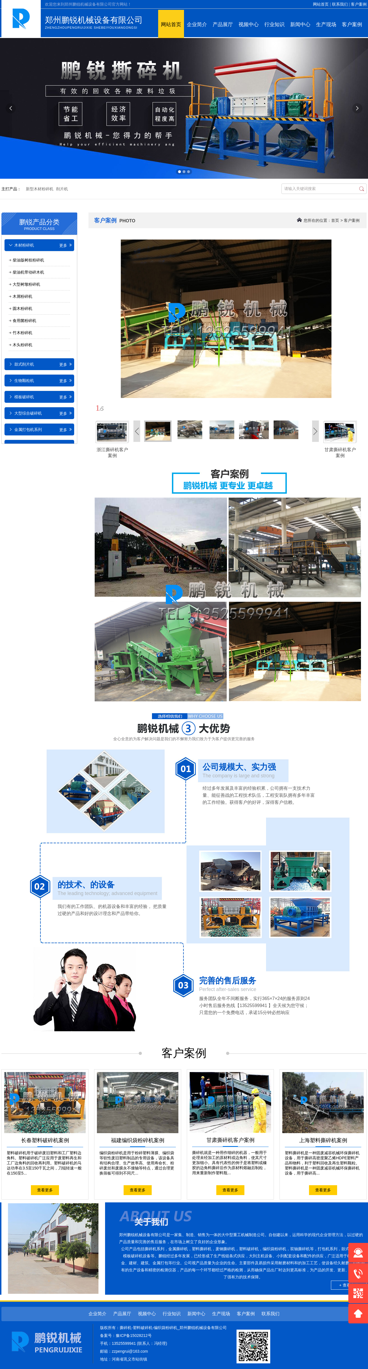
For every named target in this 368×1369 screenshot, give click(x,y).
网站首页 (321, 4)
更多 (66, 245)
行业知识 (274, 24)
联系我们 (340, 4)
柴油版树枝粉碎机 (28, 260)
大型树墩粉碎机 (26, 284)
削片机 (62, 189)
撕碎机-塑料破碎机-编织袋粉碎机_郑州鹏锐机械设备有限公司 (173, 1327)
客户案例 (359, 4)
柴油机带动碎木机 (28, 272)
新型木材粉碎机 (39, 189)
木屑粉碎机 (22, 296)
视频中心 (248, 24)
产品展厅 (223, 24)
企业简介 (197, 24)
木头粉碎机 (22, 345)
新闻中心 (300, 24)
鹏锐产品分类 (39, 223)
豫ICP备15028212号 (134, 1335)
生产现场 (326, 24)
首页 (335, 220)
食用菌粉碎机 (24, 320)
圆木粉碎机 (22, 308)
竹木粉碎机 (22, 332)
